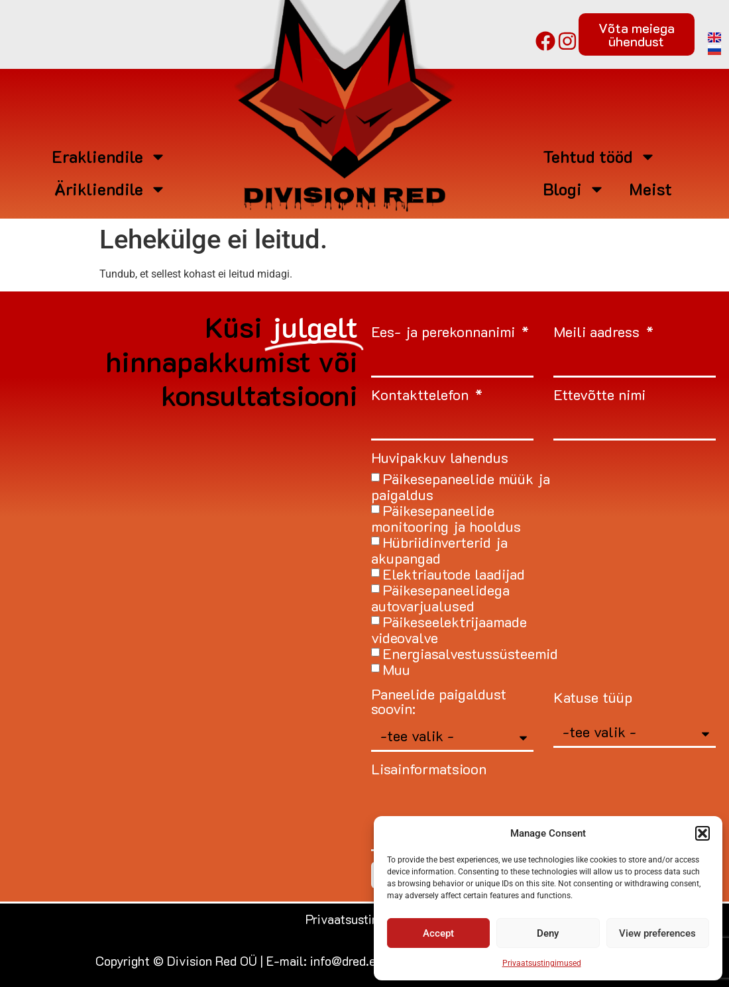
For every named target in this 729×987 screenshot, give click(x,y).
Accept (438, 933)
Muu (396, 669)
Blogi (574, 189)
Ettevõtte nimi (599, 396)
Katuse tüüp (592, 698)
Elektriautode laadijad (453, 574)
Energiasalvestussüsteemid (470, 653)
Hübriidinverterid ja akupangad (439, 550)
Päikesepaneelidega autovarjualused (440, 597)
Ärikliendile (110, 189)
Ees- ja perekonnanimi (445, 333)
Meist (650, 188)
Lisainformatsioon (428, 770)
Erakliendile (109, 157)
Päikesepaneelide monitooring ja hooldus (446, 518)
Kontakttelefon (422, 396)
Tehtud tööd (599, 157)
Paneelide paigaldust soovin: (438, 702)
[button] (702, 833)
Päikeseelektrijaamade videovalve (449, 629)
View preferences (657, 933)
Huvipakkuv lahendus (439, 458)
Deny (548, 933)
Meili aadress (598, 333)
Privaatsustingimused (541, 963)
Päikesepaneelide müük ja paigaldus (460, 486)
